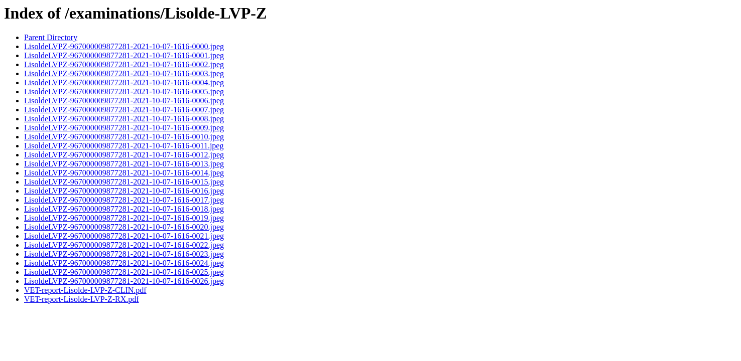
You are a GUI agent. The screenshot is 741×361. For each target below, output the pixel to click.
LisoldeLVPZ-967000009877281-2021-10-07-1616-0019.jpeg (124, 218)
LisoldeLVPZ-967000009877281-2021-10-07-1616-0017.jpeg (124, 200)
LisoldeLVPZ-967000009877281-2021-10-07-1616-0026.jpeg (124, 281)
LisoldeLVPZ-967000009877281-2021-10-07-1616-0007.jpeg (124, 109)
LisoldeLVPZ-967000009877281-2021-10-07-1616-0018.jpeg (124, 209)
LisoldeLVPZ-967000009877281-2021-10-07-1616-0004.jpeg (124, 82)
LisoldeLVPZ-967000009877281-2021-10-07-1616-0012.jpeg (124, 154)
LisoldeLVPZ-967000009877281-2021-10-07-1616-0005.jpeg (124, 91)
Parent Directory (50, 37)
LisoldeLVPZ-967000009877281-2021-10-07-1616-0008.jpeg (124, 118)
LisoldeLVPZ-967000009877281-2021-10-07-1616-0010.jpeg (124, 136)
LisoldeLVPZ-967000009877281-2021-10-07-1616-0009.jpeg (124, 127)
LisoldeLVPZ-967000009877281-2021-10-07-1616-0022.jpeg (124, 245)
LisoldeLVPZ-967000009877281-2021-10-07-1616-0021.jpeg (124, 236)
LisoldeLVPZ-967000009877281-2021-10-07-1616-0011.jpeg (123, 145)
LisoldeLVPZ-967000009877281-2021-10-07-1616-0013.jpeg (124, 163)
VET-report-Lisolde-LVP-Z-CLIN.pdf (85, 290)
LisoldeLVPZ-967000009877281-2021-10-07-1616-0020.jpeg (124, 227)
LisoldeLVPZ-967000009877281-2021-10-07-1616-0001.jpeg (124, 55)
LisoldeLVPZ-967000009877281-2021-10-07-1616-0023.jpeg (124, 254)
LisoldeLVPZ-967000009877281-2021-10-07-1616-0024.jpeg (124, 263)
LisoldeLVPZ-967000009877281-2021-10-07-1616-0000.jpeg (124, 46)
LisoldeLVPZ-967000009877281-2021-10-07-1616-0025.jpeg (124, 272)
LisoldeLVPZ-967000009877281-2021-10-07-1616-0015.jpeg (124, 181)
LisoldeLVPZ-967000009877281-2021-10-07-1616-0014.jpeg (124, 172)
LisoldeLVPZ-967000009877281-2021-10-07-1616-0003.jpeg (124, 73)
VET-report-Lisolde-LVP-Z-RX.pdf (81, 299)
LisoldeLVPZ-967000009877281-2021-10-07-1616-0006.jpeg (124, 100)
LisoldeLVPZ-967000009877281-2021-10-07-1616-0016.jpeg (124, 191)
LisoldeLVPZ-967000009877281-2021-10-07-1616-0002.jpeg (124, 64)
